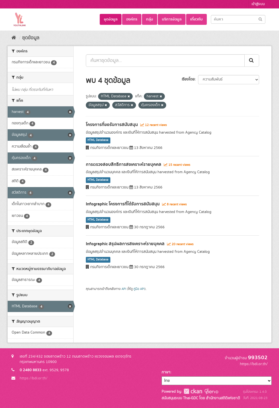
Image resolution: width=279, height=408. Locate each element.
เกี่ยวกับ (196, 19)
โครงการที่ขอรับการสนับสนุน (112, 124)
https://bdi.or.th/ (33, 378)
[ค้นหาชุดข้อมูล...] (165, 60)
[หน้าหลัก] (13, 37)
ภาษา (166, 372)
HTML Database (97, 140)
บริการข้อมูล (171, 19)
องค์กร (131, 19)
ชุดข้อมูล (110, 19)
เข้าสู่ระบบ (258, 4)
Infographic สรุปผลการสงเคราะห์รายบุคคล (125, 243)
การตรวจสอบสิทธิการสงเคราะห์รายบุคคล (123, 164)
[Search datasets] (238, 19)
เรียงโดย (188, 79)
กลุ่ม (149, 19)
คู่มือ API (139, 289)
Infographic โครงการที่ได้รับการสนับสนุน (123, 204)
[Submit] (260, 19)
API (124, 289)
